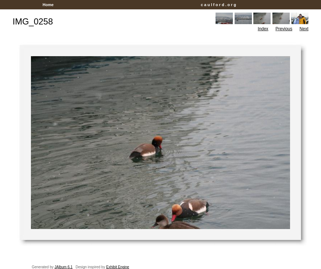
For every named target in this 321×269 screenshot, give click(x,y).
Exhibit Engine (117, 267)
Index (263, 28)
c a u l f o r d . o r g (218, 5)
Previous (284, 28)
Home (48, 5)
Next (303, 28)
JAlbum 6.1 (64, 267)
